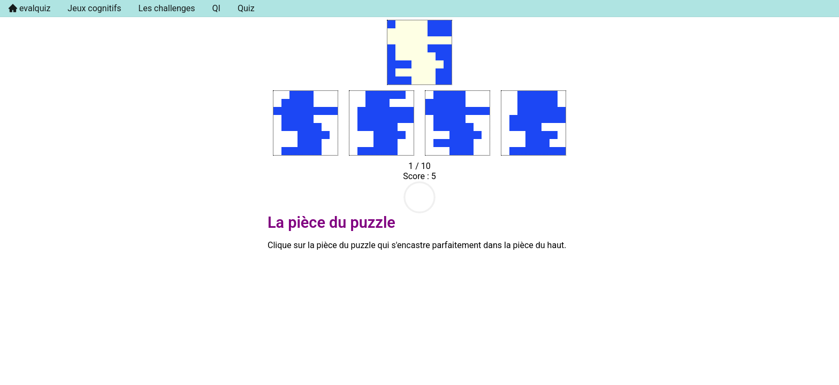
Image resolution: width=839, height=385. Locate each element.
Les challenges (167, 8)
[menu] (419, 8)
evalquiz (33, 8)
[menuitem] (29, 8)
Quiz (246, 8)
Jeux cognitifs (94, 8)
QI (216, 8)
